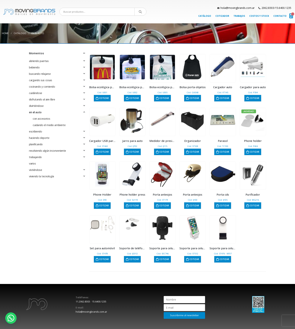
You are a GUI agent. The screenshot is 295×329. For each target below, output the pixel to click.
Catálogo (204, 16)
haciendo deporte (39, 138)
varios (32, 163)
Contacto (280, 16)
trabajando (35, 157)
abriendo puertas (39, 61)
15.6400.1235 (283, 8)
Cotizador (222, 16)
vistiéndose (35, 170)
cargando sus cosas (40, 80)
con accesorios (41, 118)
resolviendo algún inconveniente (47, 150)
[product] (102, 67)
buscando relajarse (40, 74)
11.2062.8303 (83, 301)
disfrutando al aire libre (42, 99)
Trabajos (239, 16)
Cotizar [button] (104, 98)
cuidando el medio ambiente (49, 125)
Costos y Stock (259, 16)
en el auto (35, 112)
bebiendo (34, 67)
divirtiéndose (36, 106)
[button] (11, 318)
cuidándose (35, 93)
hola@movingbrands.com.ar (237, 8)
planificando (36, 144)
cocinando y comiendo (42, 86)
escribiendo (35, 131)
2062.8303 (268, 8)
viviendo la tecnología (41, 176)
